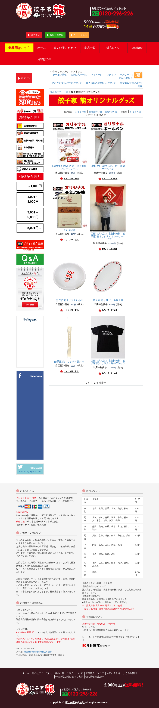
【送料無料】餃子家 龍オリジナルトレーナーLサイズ (108, 236)
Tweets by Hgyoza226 (30, 471)
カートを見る (79, 35)
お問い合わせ (113, 673)
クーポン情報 (60, 74)
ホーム (41, 47)
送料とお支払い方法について (67, 83)
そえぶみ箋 (69, 229)
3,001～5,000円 (33, 215)
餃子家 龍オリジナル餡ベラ (69, 361)
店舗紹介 (137, 47)
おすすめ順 (80, 111)
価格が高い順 (111, 111)
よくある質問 (130, 673)
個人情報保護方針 (94, 676)
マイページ (96, 74)
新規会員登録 (55, 35)
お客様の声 (44, 59)
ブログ (100, 673)
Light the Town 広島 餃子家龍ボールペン (108, 167)
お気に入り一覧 (79, 74)
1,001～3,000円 (33, 199)
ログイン (34, 35)
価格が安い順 (95, 111)
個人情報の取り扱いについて (101, 83)
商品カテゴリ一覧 (59, 92)
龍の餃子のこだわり (42, 673)
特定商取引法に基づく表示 (69, 676)
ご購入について (113, 47)
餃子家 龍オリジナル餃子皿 (108, 300)
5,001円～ (34, 228)
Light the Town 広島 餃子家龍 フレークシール (70, 167)
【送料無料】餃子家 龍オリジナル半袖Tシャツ (108, 362)
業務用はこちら (19, 48)
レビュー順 (135, 111)
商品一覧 (90, 47)
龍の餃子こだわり (65, 47)
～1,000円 (34, 186)
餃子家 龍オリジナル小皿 (69, 300)
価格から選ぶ (29, 176)
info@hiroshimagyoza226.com (38, 652)
